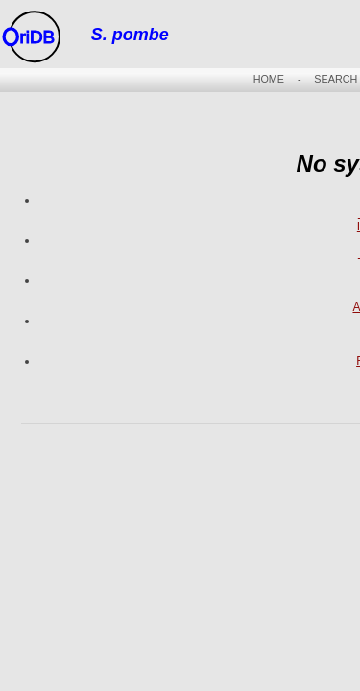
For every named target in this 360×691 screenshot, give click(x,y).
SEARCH (335, 78)
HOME (268, 78)
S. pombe (130, 34)
